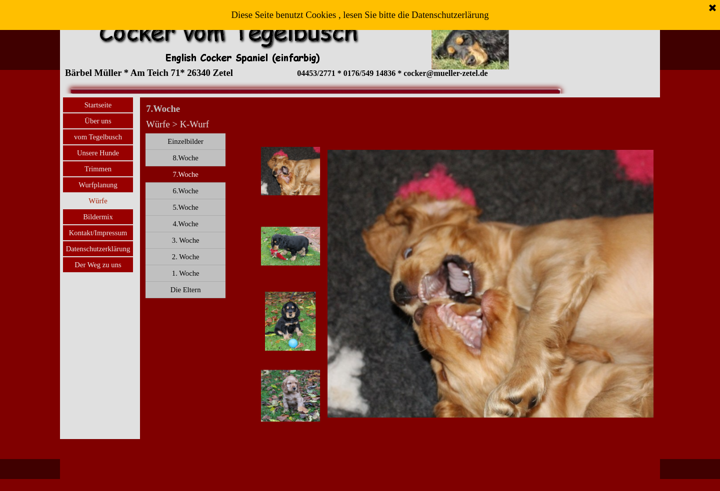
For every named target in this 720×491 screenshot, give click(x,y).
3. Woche (186, 240)
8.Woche (185, 158)
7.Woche (185, 174)
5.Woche (185, 207)
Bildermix (97, 217)
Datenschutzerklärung (98, 249)
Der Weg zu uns (97, 265)
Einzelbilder (186, 141)
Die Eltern (185, 290)
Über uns (97, 121)
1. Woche (186, 273)
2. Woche (186, 257)
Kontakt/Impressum (98, 233)
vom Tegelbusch (98, 137)
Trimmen (98, 169)
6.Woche (185, 191)
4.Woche (185, 224)
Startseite (98, 105)
